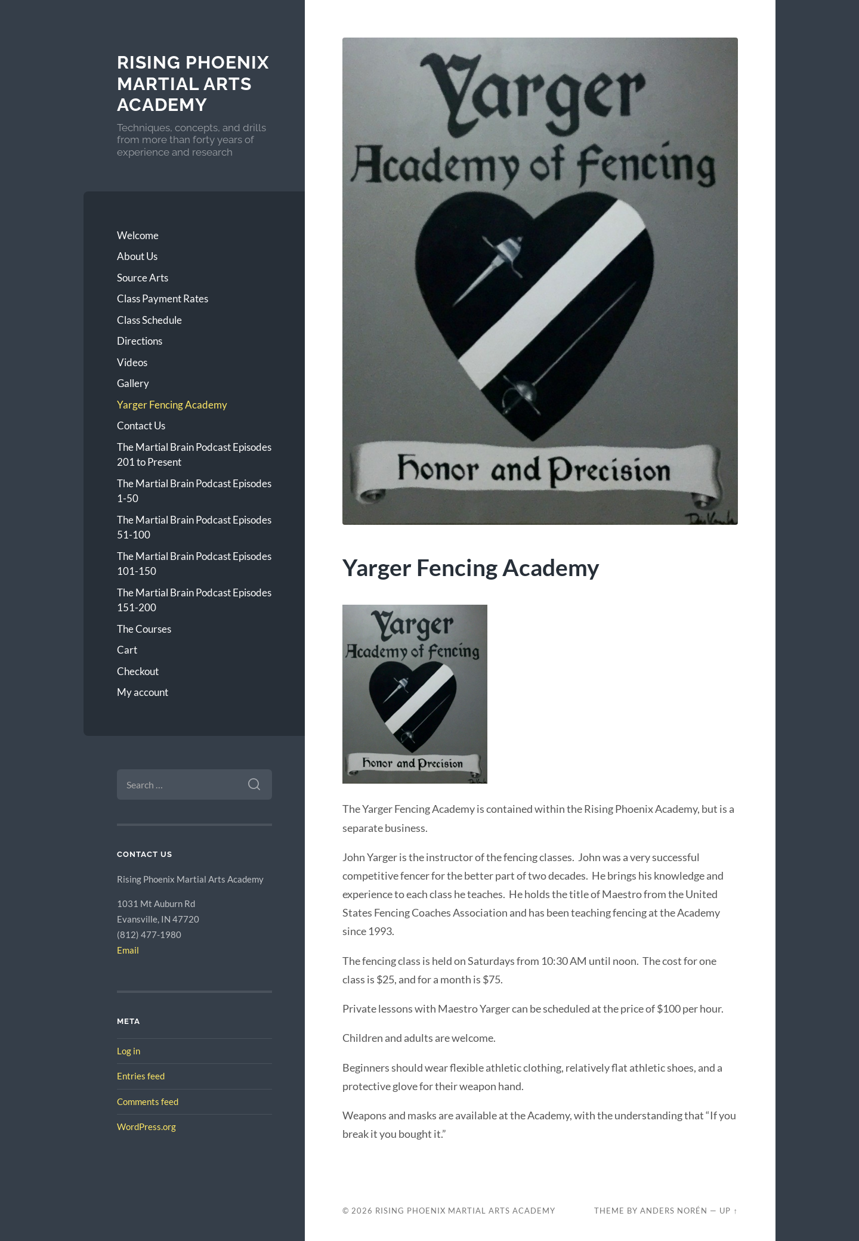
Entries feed (141, 1075)
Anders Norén (673, 1210)
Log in (128, 1050)
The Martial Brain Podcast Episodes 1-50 (194, 491)
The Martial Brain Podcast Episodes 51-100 (194, 527)
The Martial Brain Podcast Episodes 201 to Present (194, 455)
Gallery (133, 383)
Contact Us (141, 425)
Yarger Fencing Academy (172, 404)
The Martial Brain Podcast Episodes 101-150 (194, 564)
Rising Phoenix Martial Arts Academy (193, 83)
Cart (127, 649)
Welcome (138, 235)
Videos (132, 362)
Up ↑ (728, 1210)
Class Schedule (149, 320)
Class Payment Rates (162, 298)
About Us (137, 256)
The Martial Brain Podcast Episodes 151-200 (194, 600)
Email (128, 950)
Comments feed (147, 1101)
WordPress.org (146, 1126)
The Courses (144, 629)
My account (142, 692)
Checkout (138, 671)
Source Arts (142, 277)
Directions (139, 341)
